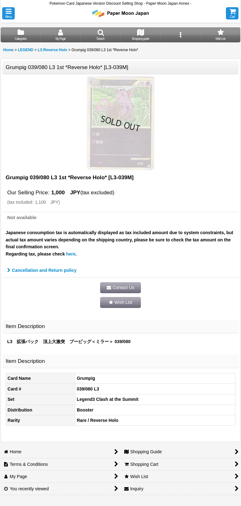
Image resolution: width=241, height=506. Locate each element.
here (71, 253)
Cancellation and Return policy (42, 270)
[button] (8, 13)
